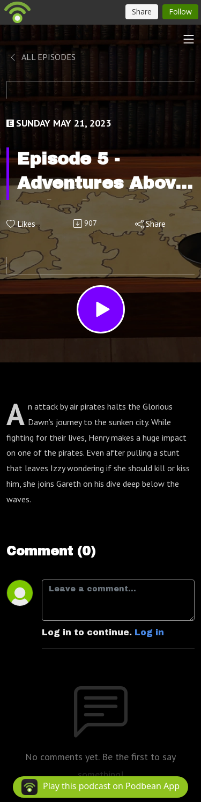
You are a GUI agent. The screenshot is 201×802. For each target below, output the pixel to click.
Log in (149, 632)
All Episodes (42, 56)
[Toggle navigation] (188, 39)
